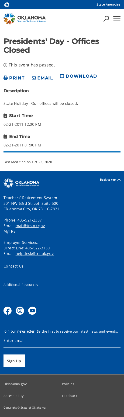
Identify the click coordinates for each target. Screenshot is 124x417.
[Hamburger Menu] (117, 18)
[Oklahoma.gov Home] (6, 4)
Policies (68, 384)
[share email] (42, 78)
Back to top (110, 179)
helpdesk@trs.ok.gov (35, 253)
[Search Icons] (106, 18)
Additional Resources (20, 284)
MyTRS (9, 231)
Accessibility (13, 396)
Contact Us (13, 266)
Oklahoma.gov (15, 384)
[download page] (78, 78)
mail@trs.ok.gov (30, 225)
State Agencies (108, 4)
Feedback (69, 396)
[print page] (14, 78)
